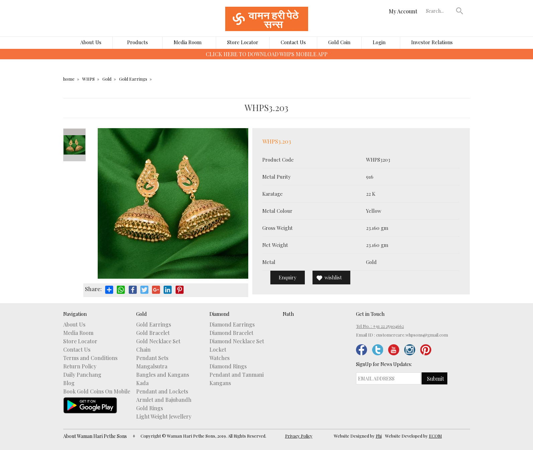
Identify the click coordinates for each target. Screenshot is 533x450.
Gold (106, 78)
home (69, 78)
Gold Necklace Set (158, 341)
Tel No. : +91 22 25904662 (380, 326)
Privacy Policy (299, 436)
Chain (143, 349)
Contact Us (293, 42)
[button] (459, 10)
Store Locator (242, 42)
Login (379, 42)
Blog (69, 383)
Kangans (220, 383)
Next (74, 158)
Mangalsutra (151, 366)
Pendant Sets (152, 358)
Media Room (187, 42)
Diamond (219, 313)
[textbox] (439, 10)
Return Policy (79, 366)
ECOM (435, 436)
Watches (219, 358)
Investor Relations (432, 42)
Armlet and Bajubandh (163, 399)
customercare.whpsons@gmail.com (412, 335)
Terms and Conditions (90, 358)
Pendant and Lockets (162, 391)
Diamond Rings (228, 366)
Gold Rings (149, 408)
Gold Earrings (133, 78)
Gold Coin (339, 42)
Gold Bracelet (153, 333)
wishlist (333, 277)
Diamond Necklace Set (236, 341)
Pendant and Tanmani (236, 374)
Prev (74, 131)
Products (137, 42)
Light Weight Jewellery (163, 416)
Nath (288, 313)
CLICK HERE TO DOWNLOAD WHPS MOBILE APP (267, 54)
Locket (217, 349)
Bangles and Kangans (162, 374)
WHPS (88, 78)
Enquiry (287, 277)
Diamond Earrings (232, 324)
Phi (379, 436)
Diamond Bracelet (231, 333)
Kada (142, 383)
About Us (90, 42)
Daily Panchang (82, 374)
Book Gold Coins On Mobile (96, 391)
